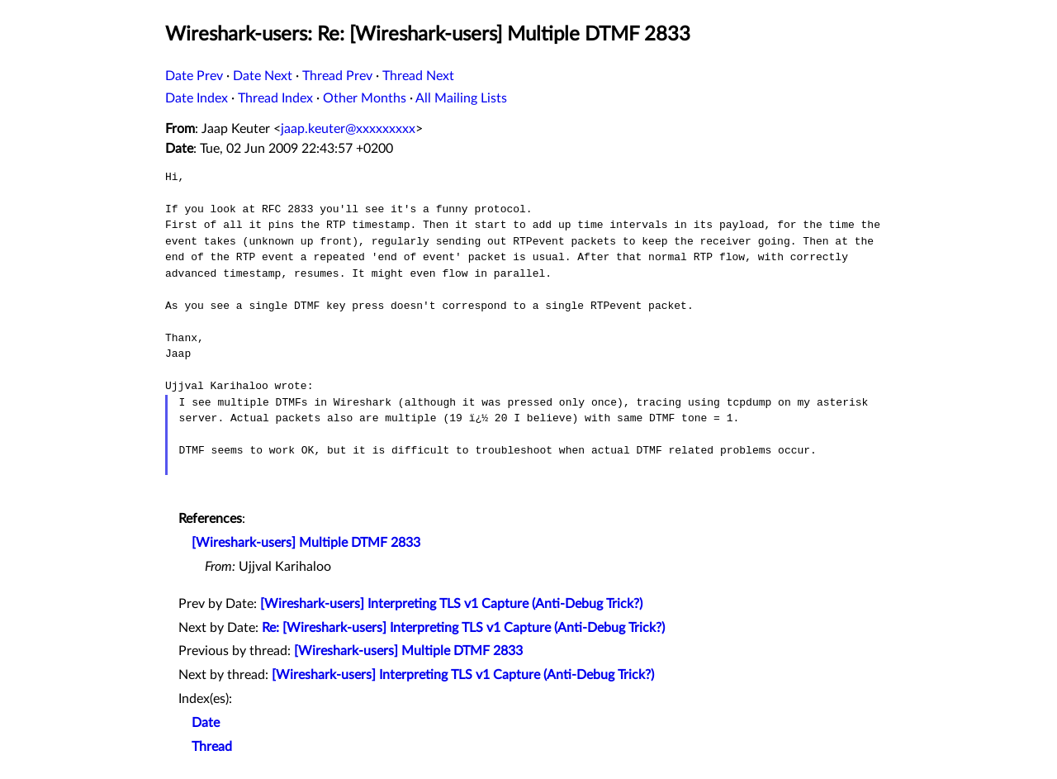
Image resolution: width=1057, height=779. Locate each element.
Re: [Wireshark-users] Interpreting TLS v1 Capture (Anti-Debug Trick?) (463, 627)
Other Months (364, 98)
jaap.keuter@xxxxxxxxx (348, 128)
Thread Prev (337, 76)
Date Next (262, 76)
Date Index (196, 98)
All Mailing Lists (461, 98)
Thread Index (275, 98)
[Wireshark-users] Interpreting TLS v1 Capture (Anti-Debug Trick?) (451, 603)
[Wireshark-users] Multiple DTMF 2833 (306, 542)
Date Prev (194, 76)
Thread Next (418, 76)
